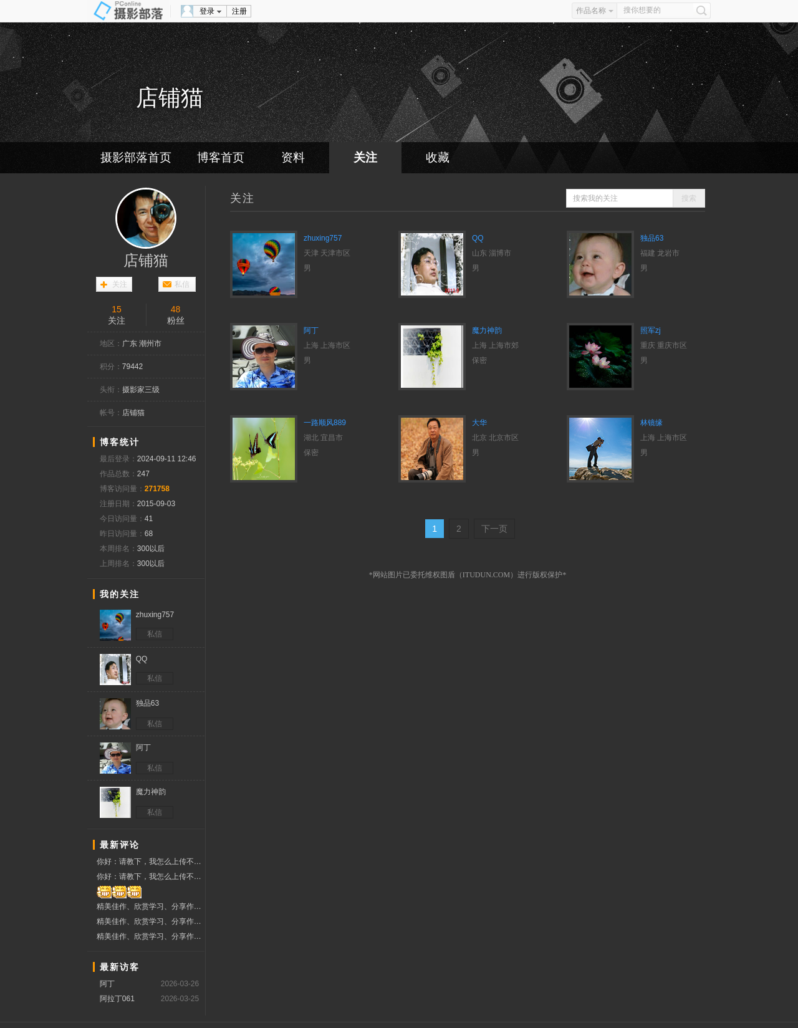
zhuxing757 (323, 238)
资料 (293, 157)
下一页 (494, 529)
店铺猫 (145, 260)
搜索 (688, 198)
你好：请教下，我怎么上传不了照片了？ (150, 861)
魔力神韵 (487, 330)
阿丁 (107, 983)
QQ (478, 238)
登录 (207, 11)
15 (117, 309)
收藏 (437, 157)
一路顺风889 (325, 422)
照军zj (650, 330)
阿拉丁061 (117, 998)
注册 (239, 11)
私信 (182, 284)
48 (176, 309)
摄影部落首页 (135, 157)
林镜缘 (651, 422)
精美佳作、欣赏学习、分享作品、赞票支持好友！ (150, 906)
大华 (479, 422)
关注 (365, 157)
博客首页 (220, 157)
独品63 (651, 238)
